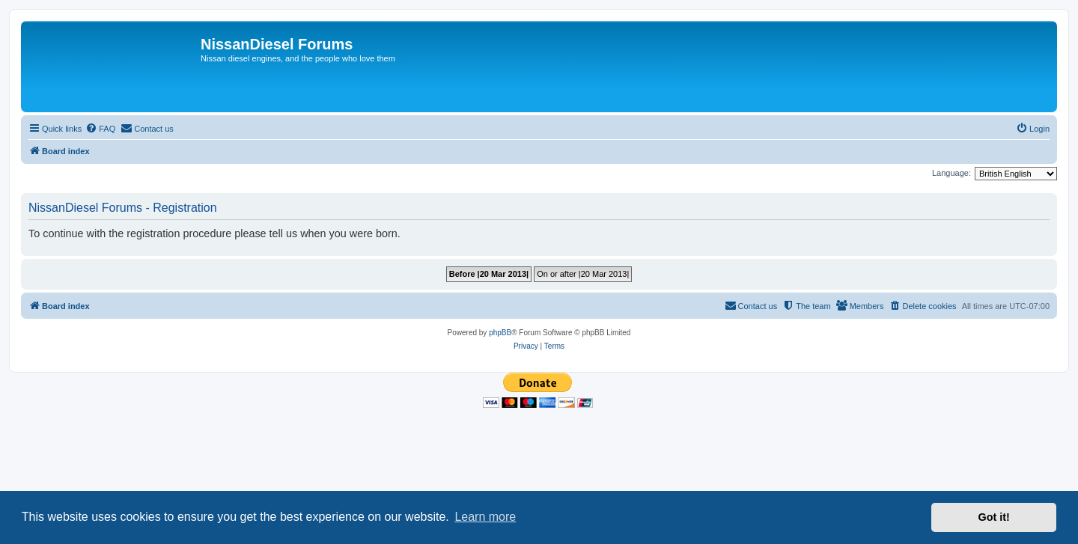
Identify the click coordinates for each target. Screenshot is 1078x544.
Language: (951, 172)
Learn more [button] (485, 516)
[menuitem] (100, 129)
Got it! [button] (994, 517)
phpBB (500, 332)
